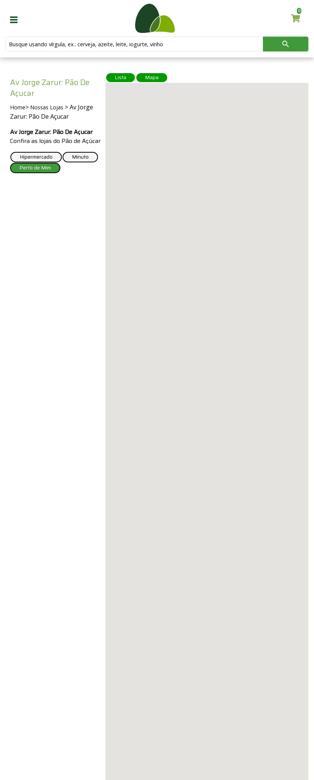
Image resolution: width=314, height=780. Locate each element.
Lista (120, 77)
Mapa (152, 77)
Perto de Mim (35, 167)
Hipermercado (36, 157)
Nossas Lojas (46, 107)
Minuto (80, 157)
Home (17, 107)
